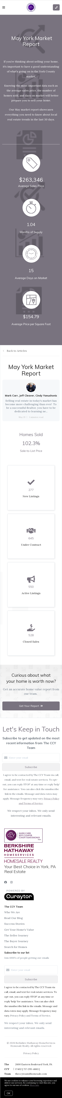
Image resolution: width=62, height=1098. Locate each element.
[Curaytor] (19, 899)
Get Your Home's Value (19, 929)
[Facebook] (5, 882)
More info (34, 1085)
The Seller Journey (16, 935)
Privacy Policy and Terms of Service (30, 1015)
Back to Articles (17, 350)
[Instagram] (11, 882)
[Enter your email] (34, 758)
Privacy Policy (31, 1053)
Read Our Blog (13, 918)
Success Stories (14, 923)
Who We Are (12, 912)
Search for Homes (15, 947)
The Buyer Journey (16, 941)
